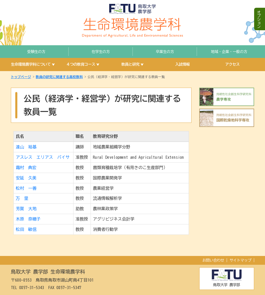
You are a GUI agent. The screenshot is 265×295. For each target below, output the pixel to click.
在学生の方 (101, 52)
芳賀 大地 (26, 209)
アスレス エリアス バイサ (43, 157)
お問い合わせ (213, 260)
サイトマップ (240, 260)
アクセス (232, 64)
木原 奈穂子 (28, 219)
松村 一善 (26, 188)
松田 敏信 (26, 229)
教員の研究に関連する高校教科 (59, 77)
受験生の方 (36, 52)
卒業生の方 (165, 52)
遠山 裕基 (26, 147)
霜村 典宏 (26, 167)
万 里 (22, 198)
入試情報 (182, 64)
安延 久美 (26, 178)
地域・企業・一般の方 (229, 52)
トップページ (21, 77)
